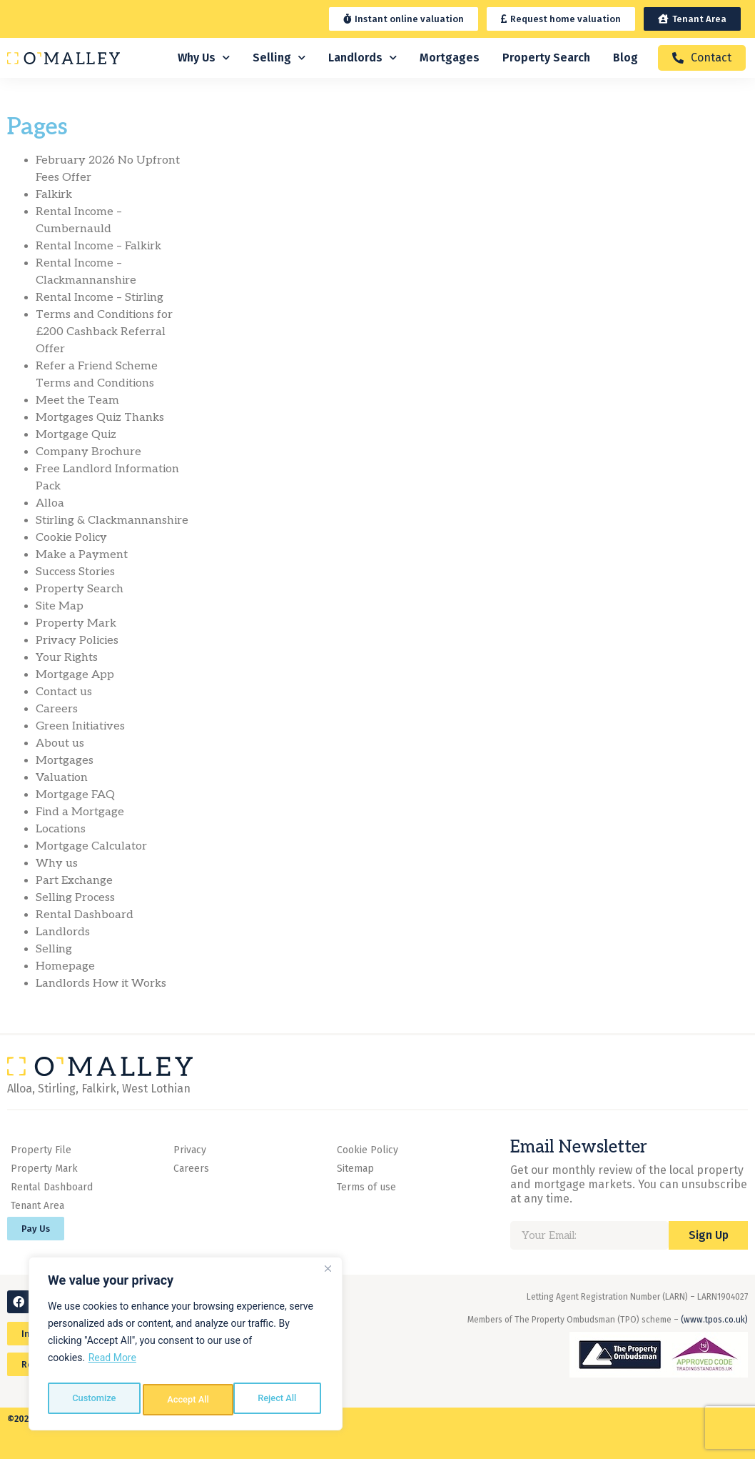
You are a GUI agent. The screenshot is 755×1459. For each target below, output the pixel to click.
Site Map (59, 606)
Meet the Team (77, 400)
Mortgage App (75, 675)
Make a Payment (82, 555)
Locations (61, 829)
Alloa (50, 503)
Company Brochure (88, 452)
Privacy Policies (77, 640)
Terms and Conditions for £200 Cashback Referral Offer (104, 332)
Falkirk (54, 194)
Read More (112, 1364)
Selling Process (75, 898)
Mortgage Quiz (76, 435)
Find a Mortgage (80, 812)
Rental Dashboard (84, 915)
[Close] (327, 1275)
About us (60, 743)
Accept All (279, 1399)
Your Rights (67, 657)
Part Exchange (74, 880)
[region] (186, 1346)
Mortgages (450, 57)
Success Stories (75, 572)
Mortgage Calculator (91, 846)
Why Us (204, 57)
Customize (93, 1399)
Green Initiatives (80, 726)
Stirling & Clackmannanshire (112, 520)
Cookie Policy (71, 537)
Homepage (65, 966)
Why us (57, 863)
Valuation (62, 778)
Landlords (362, 57)
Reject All (187, 1399)
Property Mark (76, 623)
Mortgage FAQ (75, 795)
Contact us (64, 692)
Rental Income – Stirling (99, 297)
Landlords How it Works (101, 983)
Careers (57, 709)
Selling (279, 57)
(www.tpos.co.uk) (714, 1320)
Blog (625, 57)
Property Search (546, 57)
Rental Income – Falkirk (98, 246)
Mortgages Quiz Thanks (100, 417)
